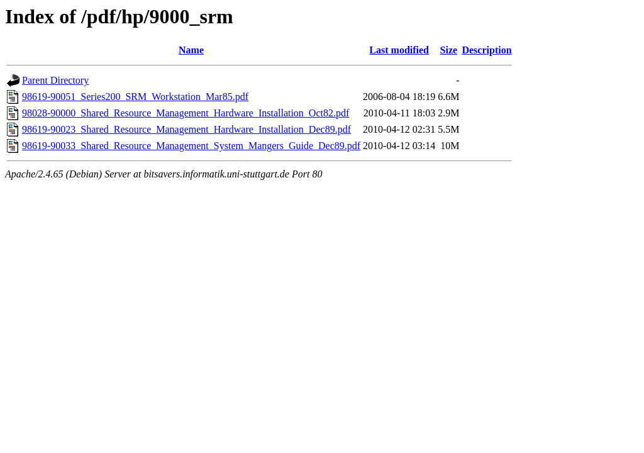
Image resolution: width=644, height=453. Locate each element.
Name (191, 50)
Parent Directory (55, 80)
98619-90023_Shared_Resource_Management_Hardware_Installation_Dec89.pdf (186, 129)
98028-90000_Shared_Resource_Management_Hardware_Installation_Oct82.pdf (185, 113)
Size (449, 50)
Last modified (399, 50)
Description (486, 50)
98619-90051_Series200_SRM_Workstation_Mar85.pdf (135, 96)
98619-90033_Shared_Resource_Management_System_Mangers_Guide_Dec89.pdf (191, 145)
